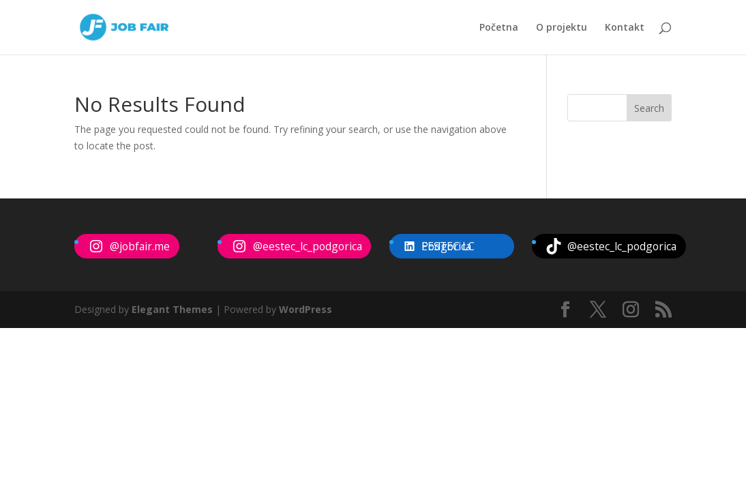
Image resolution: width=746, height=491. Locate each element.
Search (649, 108)
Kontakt (624, 28)
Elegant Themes (172, 309)
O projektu (561, 28)
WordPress (305, 309)
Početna (498, 28)
